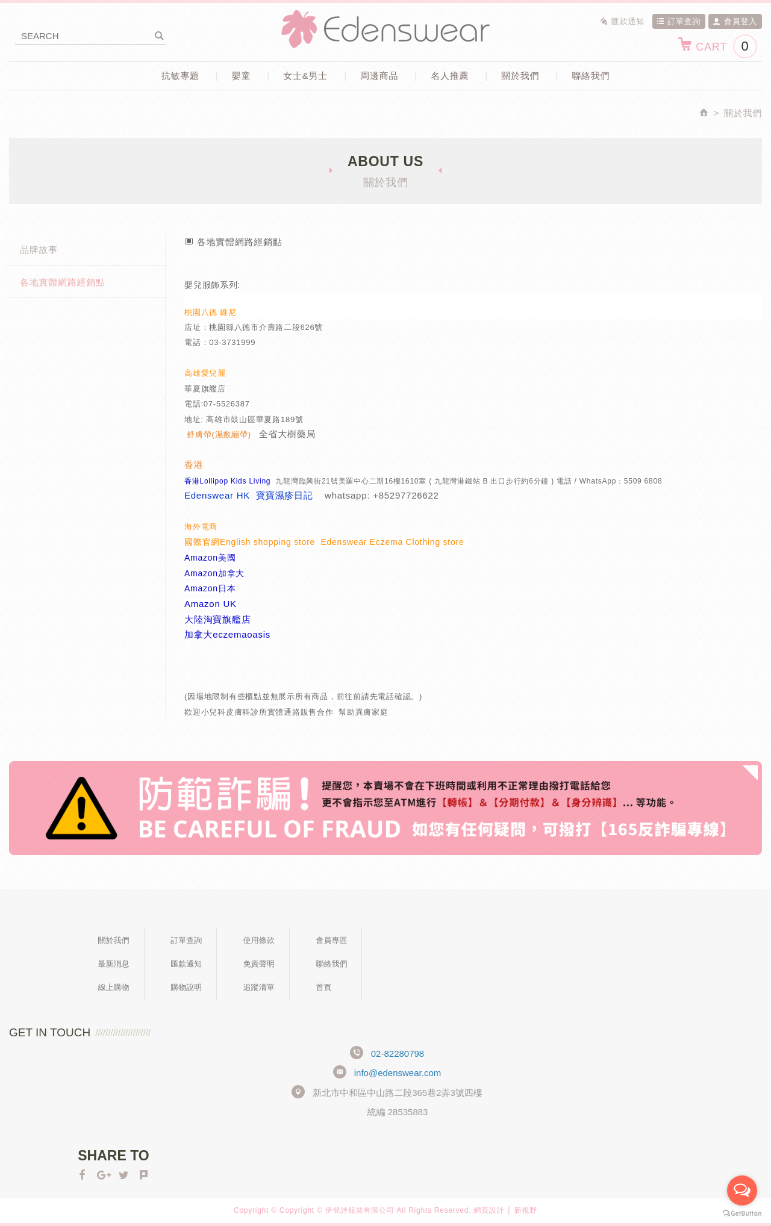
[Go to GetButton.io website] (742, 1214)
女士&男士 (305, 75)
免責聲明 (259, 963)
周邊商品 (379, 75)
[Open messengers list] (742, 1190)
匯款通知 (622, 21)
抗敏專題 (180, 75)
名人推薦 (450, 75)
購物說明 (186, 987)
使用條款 (259, 940)
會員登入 (735, 21)
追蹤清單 (259, 987)
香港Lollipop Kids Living (227, 481)
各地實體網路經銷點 (62, 282)
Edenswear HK (217, 495)
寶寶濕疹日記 (284, 495)
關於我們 (520, 75)
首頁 (323, 987)
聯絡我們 (591, 75)
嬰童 (241, 75)
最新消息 (114, 963)
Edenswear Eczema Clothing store (393, 542)
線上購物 (114, 987)
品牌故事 (39, 249)
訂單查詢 (679, 21)
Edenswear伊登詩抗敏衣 (385, 29)
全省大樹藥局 (287, 434)
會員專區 (331, 940)
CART (717, 46)
